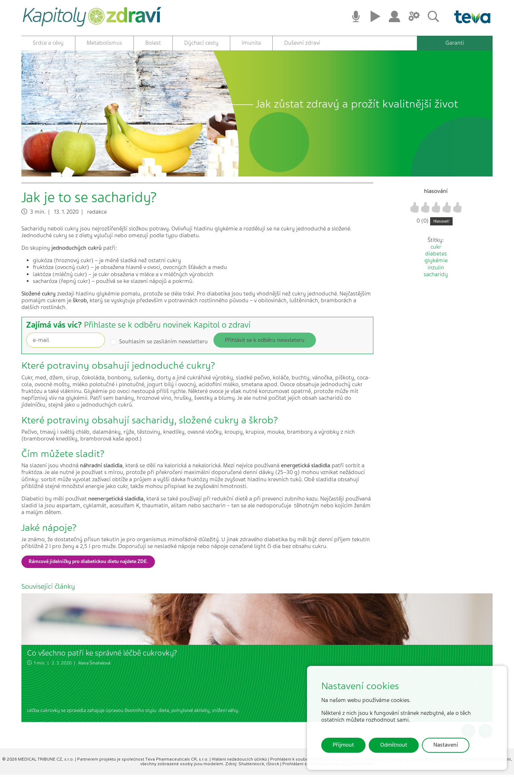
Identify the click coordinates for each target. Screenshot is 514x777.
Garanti (454, 42)
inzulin (436, 269)
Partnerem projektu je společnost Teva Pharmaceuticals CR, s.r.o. (143, 761)
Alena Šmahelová (94, 665)
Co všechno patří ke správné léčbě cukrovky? (102, 655)
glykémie (436, 262)
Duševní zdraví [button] (302, 42)
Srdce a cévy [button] (48, 42)
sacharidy (436, 276)
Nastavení (445, 744)
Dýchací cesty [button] (201, 42)
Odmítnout (393, 744)
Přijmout (343, 744)
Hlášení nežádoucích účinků (240, 761)
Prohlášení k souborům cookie (301, 761)
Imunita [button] (251, 42)
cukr (435, 249)
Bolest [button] (153, 42)
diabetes (436, 255)
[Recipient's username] (65, 342)
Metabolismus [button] (104, 42)
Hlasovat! (441, 223)
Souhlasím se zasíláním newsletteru (163, 343)
